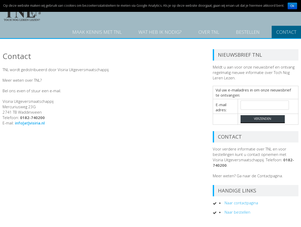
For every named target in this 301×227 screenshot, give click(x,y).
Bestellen (248, 32)
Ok (292, 6)
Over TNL (208, 32)
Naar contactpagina (241, 202)
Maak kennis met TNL (97, 32)
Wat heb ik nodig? (160, 32)
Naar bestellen (237, 212)
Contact (286, 32)
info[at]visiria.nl (30, 122)
